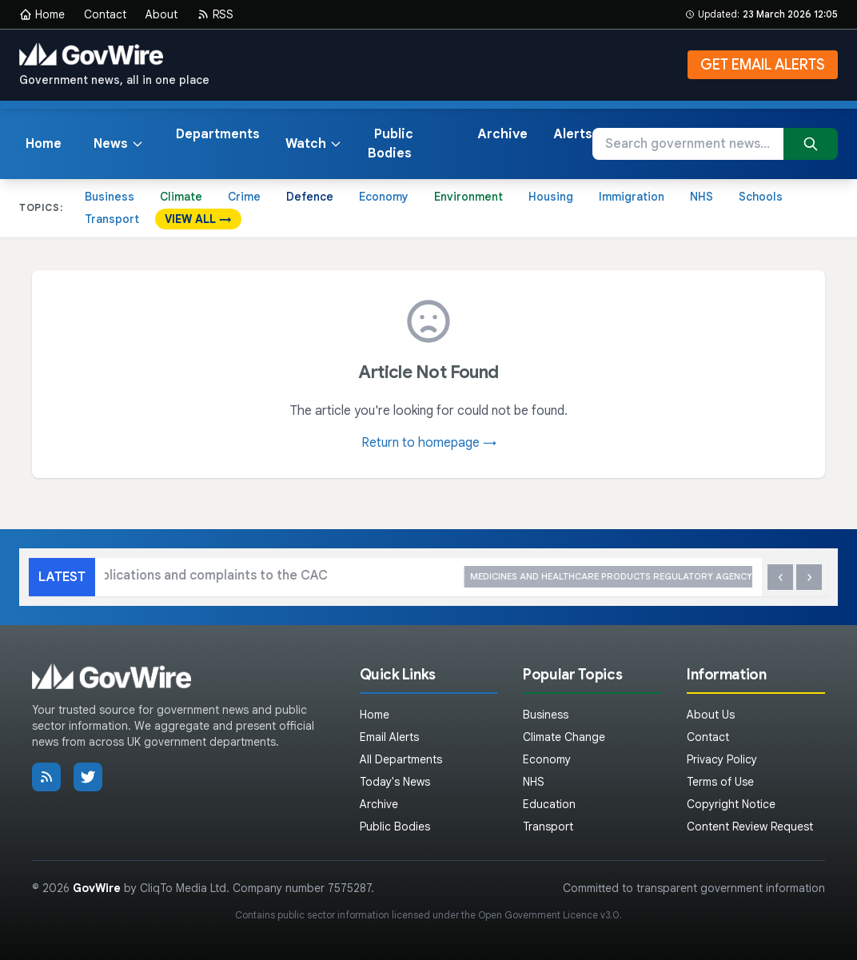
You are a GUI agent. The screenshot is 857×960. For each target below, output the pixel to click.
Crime (244, 196)
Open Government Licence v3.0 (549, 915)
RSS (215, 14)
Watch (313, 144)
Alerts (572, 134)
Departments (218, 134)
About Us (711, 714)
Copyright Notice (731, 804)
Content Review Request (750, 826)
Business (109, 196)
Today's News (395, 782)
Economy (384, 196)
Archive (502, 134)
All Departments (401, 759)
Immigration (631, 196)
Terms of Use (720, 782)
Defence (309, 196)
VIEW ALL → (198, 219)
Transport (112, 219)
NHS (701, 196)
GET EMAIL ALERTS (762, 65)
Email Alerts (389, 737)
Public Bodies (390, 143)
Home (42, 14)
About (161, 14)
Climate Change (564, 737)
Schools (761, 196)
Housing (550, 196)
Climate (181, 196)
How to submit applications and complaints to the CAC (360, 577)
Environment (468, 196)
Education (549, 804)
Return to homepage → (428, 443)
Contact (105, 14)
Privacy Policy (722, 759)
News (119, 144)
